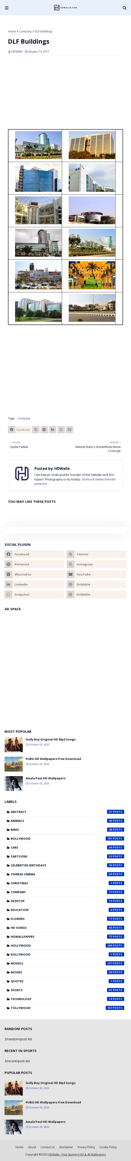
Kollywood (67, 954)
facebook (88, 479)
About (32, 1147)
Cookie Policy (108, 1147)
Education (67, 910)
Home (12, 31)
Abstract (67, 812)
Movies (67, 972)
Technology (67, 999)
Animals (67, 821)
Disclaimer (66, 1147)
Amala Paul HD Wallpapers (46, 778)
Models (67, 963)
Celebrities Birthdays (67, 865)
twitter (99, 479)
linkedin (110, 479)
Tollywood (67, 1008)
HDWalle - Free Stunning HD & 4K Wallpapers (77, 1154)
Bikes (67, 830)
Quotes (67, 981)
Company (25, 31)
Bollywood (67, 838)
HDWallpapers (67, 937)
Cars (67, 847)
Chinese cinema (67, 874)
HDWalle (17, 51)
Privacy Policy (86, 1147)
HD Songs (67, 928)
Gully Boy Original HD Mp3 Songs (51, 739)
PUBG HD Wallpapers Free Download (53, 759)
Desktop (67, 901)
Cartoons (67, 856)
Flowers (67, 919)
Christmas (67, 883)
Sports (67, 990)
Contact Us (48, 1147)
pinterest (40, 484)
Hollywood (67, 945)
